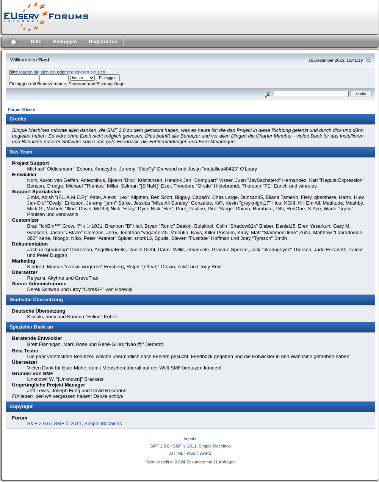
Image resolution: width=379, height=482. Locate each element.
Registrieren (103, 41)
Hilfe (36, 41)
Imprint (190, 439)
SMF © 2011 (67, 423)
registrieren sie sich (86, 71)
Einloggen (65, 41)
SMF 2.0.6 (38, 423)
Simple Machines (103, 423)
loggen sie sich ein (37, 71)
